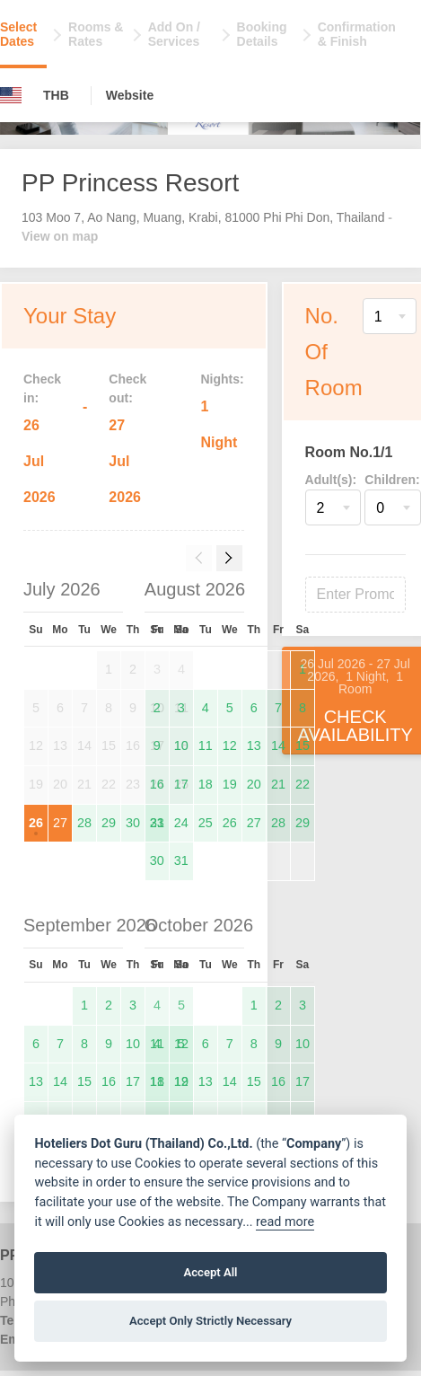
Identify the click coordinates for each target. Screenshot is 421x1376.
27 (60, 823)
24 (181, 823)
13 (254, 745)
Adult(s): (331, 479)
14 (278, 745)
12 (230, 745)
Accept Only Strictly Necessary (210, 1320)
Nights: (221, 379)
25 (205, 823)
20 (254, 784)
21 (278, 784)
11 (205, 745)
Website (129, 95)
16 (157, 784)
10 (181, 745)
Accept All (210, 1272)
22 (302, 784)
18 (205, 784)
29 (108, 823)
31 (181, 860)
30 (133, 823)
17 (181, 784)
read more (285, 1222)
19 (230, 784)
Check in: (42, 388)
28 (84, 823)
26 (36, 823)
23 (157, 823)
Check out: (127, 388)
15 (302, 745)
